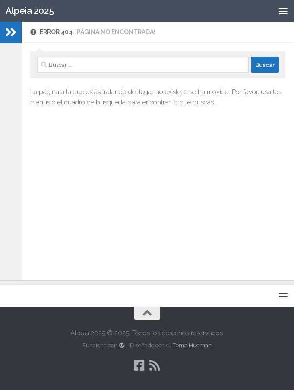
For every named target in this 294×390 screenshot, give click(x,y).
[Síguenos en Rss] (155, 365)
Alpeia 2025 (30, 10)
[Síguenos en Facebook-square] (139, 365)
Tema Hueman (192, 345)
